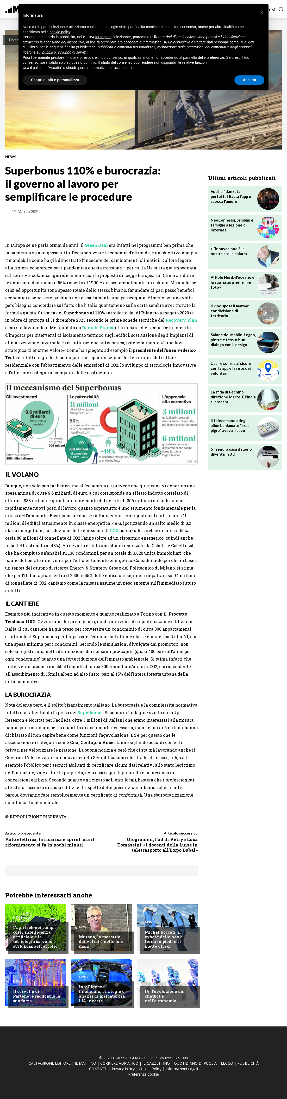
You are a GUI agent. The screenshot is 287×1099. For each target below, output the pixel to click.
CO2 (114, 530)
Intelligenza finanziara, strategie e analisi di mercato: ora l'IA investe (102, 993)
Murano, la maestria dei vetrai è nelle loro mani (101, 941)
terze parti (103, 37)
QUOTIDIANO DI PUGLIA (195, 1063)
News (10, 157)
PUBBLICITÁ (248, 1063)
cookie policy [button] (60, 32)
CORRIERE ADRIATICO (119, 1063)
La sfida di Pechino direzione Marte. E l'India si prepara (232, 396)
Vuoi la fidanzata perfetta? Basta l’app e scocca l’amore (230, 196)
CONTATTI (98, 1068)
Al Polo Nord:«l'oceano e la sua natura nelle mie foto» (232, 282)
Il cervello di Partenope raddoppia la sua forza (36, 996)
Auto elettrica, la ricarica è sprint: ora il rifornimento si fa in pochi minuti (50, 842)
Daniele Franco (98, 327)
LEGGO (227, 1063)
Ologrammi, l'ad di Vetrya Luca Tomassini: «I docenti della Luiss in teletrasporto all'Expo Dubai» (157, 844)
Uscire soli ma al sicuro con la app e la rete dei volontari (230, 368)
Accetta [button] (249, 80)
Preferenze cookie (143, 1074)
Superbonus (90, 712)
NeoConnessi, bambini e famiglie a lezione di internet (231, 224)
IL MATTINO (85, 1063)
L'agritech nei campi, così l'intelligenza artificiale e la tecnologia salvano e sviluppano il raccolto (35, 937)
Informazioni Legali (182, 1068)
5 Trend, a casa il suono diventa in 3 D (231, 451)
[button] (274, 9)
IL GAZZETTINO (156, 1063)
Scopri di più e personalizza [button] (55, 80)
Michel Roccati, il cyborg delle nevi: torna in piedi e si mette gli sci (163, 939)
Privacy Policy (123, 1068)
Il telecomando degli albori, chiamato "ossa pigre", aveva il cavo (230, 425)
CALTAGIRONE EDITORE (50, 1063)
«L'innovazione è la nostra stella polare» (233, 250)
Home (14, 39)
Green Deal (96, 245)
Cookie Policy (150, 1068)
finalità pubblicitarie (80, 47)
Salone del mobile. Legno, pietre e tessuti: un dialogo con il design (232, 339)
